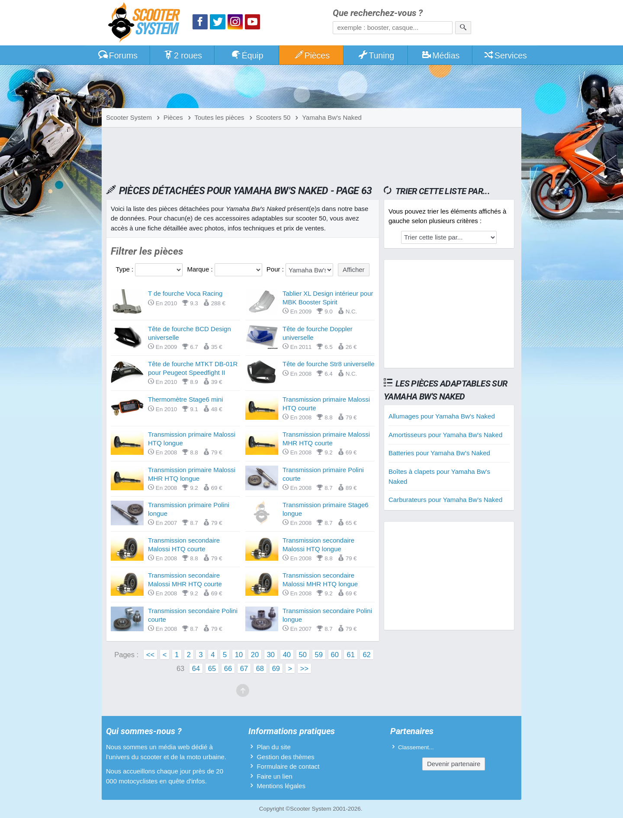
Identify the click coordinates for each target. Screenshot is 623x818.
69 (276, 668)
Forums (118, 55)
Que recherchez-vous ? (378, 13)
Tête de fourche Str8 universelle (329, 363)
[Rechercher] (463, 27)
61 (350, 654)
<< (150, 654)
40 (287, 654)
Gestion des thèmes (285, 756)
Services (505, 55)
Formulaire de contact (288, 766)
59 (319, 654)
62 (366, 654)
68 (260, 668)
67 (244, 668)
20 (255, 654)
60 (335, 654)
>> (304, 668)
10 (239, 654)
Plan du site (273, 747)
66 (228, 668)
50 (303, 654)
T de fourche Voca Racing (185, 293)
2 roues (182, 55)
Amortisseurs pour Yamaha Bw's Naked (445, 434)
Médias (440, 55)
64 (196, 668)
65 (212, 668)
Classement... (416, 747)
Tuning (376, 55)
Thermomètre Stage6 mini (185, 399)
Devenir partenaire (453, 763)
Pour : (276, 269)
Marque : (200, 269)
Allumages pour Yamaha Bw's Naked (442, 416)
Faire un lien (274, 776)
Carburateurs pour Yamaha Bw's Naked (445, 499)
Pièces (311, 55)
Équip (247, 55)
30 (271, 654)
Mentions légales (281, 785)
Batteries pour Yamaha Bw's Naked (439, 453)
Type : (125, 269)
